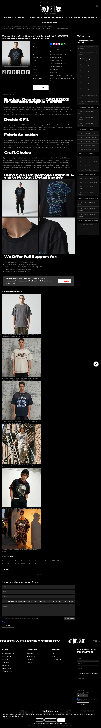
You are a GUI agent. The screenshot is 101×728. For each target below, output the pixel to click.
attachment (69, 618)
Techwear (5, 659)
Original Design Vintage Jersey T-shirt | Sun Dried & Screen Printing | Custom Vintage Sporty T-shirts (21, 422)
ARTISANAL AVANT (50, 22)
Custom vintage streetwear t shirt (42, 27)
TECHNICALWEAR (34, 17)
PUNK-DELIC (61, 17)
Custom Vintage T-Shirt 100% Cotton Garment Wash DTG (21, 508)
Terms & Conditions (25, 622)
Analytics (46, 723)
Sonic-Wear (6, 665)
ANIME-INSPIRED (89, 17)
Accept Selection (50, 720)
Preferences (54, 723)
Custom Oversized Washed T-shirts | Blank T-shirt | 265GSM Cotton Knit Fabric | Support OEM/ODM (21, 336)
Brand (82, 6)
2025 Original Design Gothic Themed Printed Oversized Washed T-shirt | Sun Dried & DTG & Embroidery (20, 379)
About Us (30, 653)
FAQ (53, 653)
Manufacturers (31, 656)
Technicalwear (6, 656)
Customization (9, 6)
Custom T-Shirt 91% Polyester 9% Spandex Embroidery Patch (20, 550)
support (21, 6)
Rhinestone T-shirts (27, 561)
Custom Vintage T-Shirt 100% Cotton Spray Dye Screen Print (20, 466)
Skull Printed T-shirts (56, 561)
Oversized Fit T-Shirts (42, 561)
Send (8, 625)
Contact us (30, 662)
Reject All (39, 720)
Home (4, 27)
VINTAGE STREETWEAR (14, 17)
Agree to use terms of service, (16, 622)
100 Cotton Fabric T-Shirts (30, 564)
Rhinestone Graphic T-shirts (11, 561)
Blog (53, 656)
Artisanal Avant (7, 671)
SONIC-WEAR (74, 17)
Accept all (61, 720)
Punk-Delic (5, 662)
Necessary (38, 723)
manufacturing (72, 6)
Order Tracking (56, 659)
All (8, 27)
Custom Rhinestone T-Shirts (11, 564)
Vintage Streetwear (8, 653)
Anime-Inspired (7, 668)
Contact (90, 6)
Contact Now (41, 88)
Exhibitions (30, 659)
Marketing (63, 723)
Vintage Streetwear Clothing (20, 27)
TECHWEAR (49, 17)
